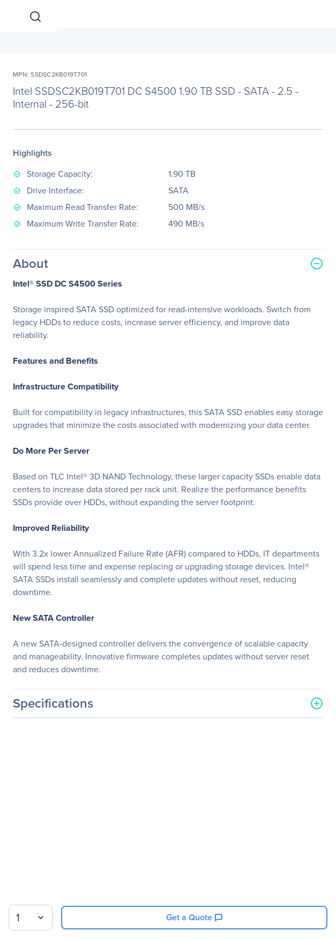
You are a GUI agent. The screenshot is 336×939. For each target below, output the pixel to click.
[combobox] (31, 917)
